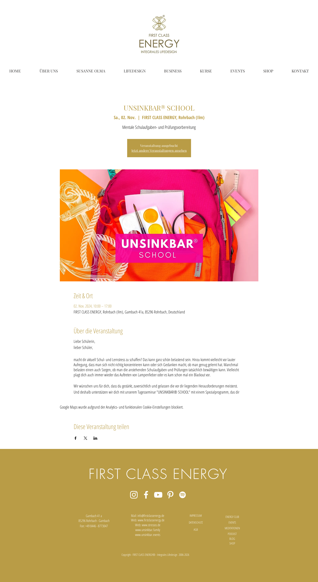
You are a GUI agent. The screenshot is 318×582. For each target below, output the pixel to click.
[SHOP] (232, 543)
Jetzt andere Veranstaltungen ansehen (159, 150)
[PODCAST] (232, 533)
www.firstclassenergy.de (151, 520)
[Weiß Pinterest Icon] (170, 495)
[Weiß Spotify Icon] (182, 495)
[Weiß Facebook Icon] (146, 495)
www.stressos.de (151, 525)
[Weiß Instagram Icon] (134, 495)
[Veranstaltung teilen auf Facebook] (75, 438)
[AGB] (195, 530)
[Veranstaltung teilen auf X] (85, 438)
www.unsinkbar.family (147, 529)
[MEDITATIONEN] (232, 528)
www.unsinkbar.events (147, 534)
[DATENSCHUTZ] (195, 523)
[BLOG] (232, 538)
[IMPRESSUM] (195, 516)
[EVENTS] (232, 522)
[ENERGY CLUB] (232, 517)
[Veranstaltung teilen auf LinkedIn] (95, 438)
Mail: (134, 515)
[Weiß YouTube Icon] (158, 495)
